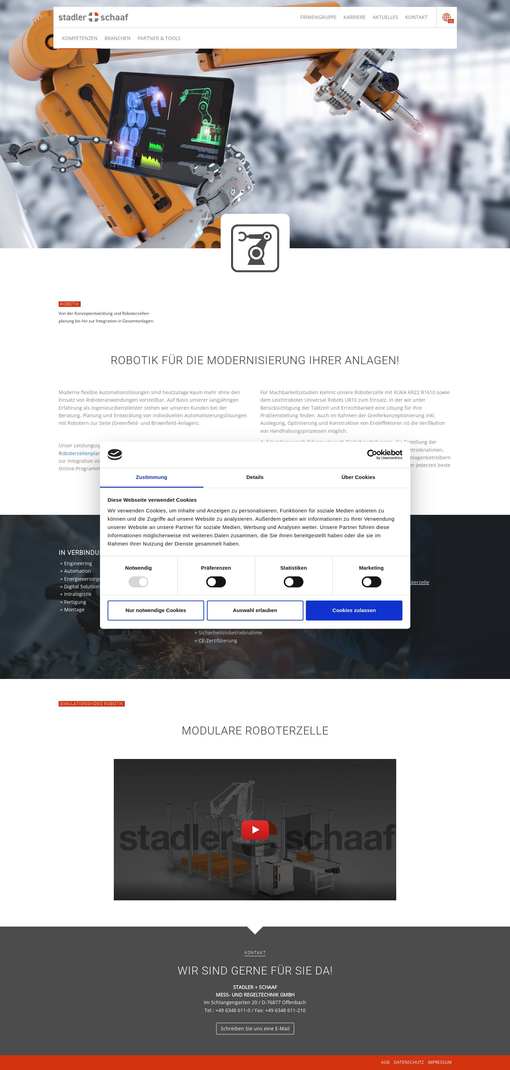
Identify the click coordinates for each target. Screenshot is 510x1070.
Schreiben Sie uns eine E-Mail (255, 1028)
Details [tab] (255, 477)
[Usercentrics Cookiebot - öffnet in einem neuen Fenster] (372, 454)
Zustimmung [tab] (151, 477)
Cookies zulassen (354, 610)
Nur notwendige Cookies (156, 610)
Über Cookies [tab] (359, 477)
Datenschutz (409, 1062)
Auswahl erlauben (255, 610)
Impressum (440, 1062)
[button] (255, 830)
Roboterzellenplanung (84, 453)
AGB (385, 1062)
